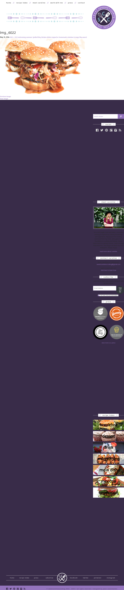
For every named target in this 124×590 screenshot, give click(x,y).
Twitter (86, 578)
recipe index (22, 3)
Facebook (74, 578)
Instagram (111, 578)
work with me (56, 3)
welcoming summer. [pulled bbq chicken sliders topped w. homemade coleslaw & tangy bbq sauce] (52, 37)
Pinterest (97, 578)
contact (81, 3)
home (8, 3)
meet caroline (39, 3)
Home (12, 578)
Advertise (49, 578)
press (70, 3)
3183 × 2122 (14, 37)
